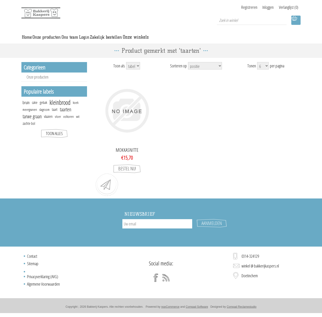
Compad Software (197, 308)
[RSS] (166, 279)
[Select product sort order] (205, 71)
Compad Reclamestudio (241, 308)
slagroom (44, 115)
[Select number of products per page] (263, 71)
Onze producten (37, 83)
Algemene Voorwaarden (43, 285)
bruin (26, 108)
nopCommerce (170, 308)
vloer (58, 122)
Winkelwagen (296, 20)
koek (75, 108)
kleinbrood (60, 108)
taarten (65, 115)
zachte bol (29, 129)
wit (77, 122)
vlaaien (48, 122)
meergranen (30, 115)
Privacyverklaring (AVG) (42, 278)
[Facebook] (156, 279)
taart (54, 115)
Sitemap (32, 265)
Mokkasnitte (127, 156)
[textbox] (252, 20)
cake (34, 108)
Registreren (239, 7)
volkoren (68, 122)
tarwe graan (32, 122)
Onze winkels (222, 40)
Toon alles (54, 139)
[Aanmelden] (157, 229)
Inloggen (262, 7)
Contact (32, 258)
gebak (43, 108)
